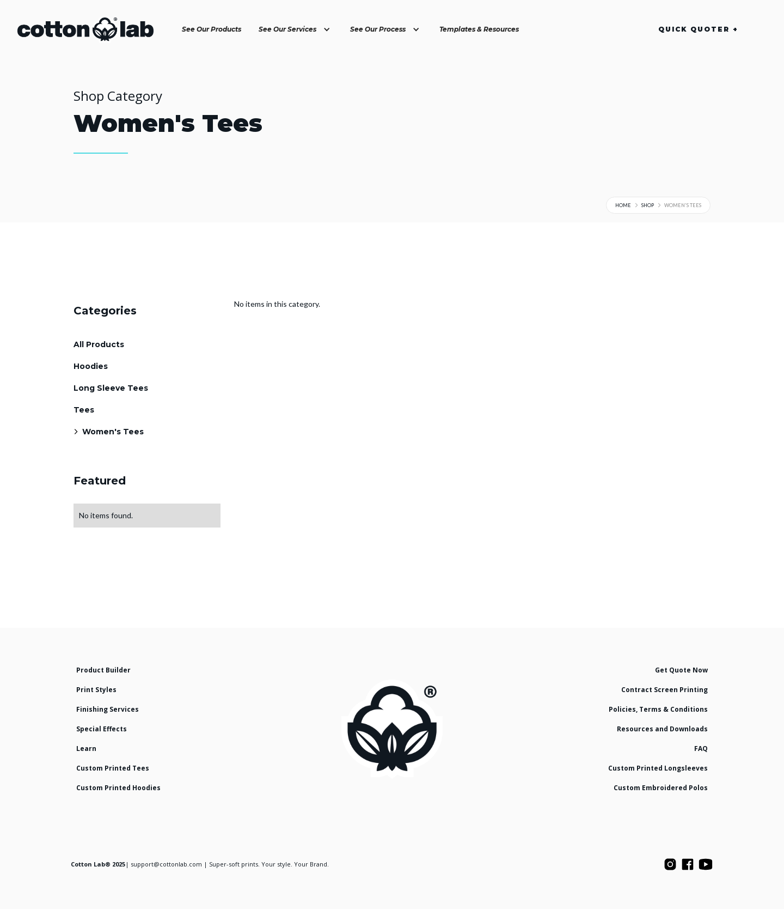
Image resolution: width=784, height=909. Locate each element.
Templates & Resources (479, 29)
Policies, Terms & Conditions (658, 709)
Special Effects (101, 729)
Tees (84, 410)
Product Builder (103, 670)
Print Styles (96, 689)
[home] (85, 29)
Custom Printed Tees (112, 768)
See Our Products (211, 29)
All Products (99, 344)
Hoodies (91, 366)
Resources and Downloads (662, 729)
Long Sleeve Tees (111, 388)
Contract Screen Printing (664, 689)
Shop (647, 205)
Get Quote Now (681, 670)
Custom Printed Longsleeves (658, 768)
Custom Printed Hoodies (118, 787)
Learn (86, 748)
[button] (295, 29)
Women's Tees (113, 432)
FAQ (701, 748)
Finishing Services (107, 709)
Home (623, 205)
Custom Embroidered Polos (661, 787)
